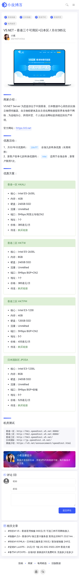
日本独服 (27, 17)
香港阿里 (57, 17)
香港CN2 (42, 17)
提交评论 (67, 510)
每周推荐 (11, 24)
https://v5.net (23, 128)
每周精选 (42, 563)
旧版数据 (56, 563)
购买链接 (23, 230)
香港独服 (11, 17)
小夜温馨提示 (24, 455)
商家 (30, 563)
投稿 (20, 563)
